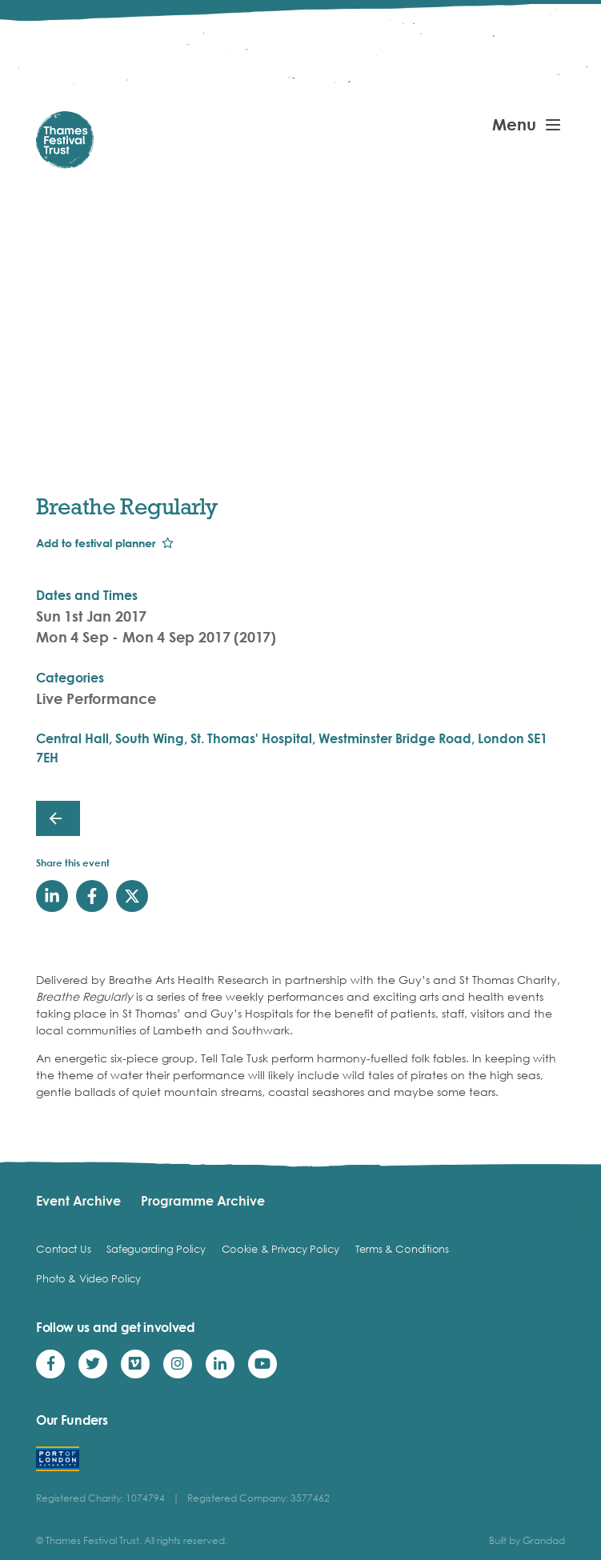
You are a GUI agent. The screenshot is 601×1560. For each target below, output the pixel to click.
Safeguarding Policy (155, 1248)
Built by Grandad (527, 1540)
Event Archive (78, 1201)
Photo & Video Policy (88, 1278)
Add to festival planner (95, 543)
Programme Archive (203, 1201)
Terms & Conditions (402, 1248)
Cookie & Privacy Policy (280, 1248)
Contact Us (63, 1248)
